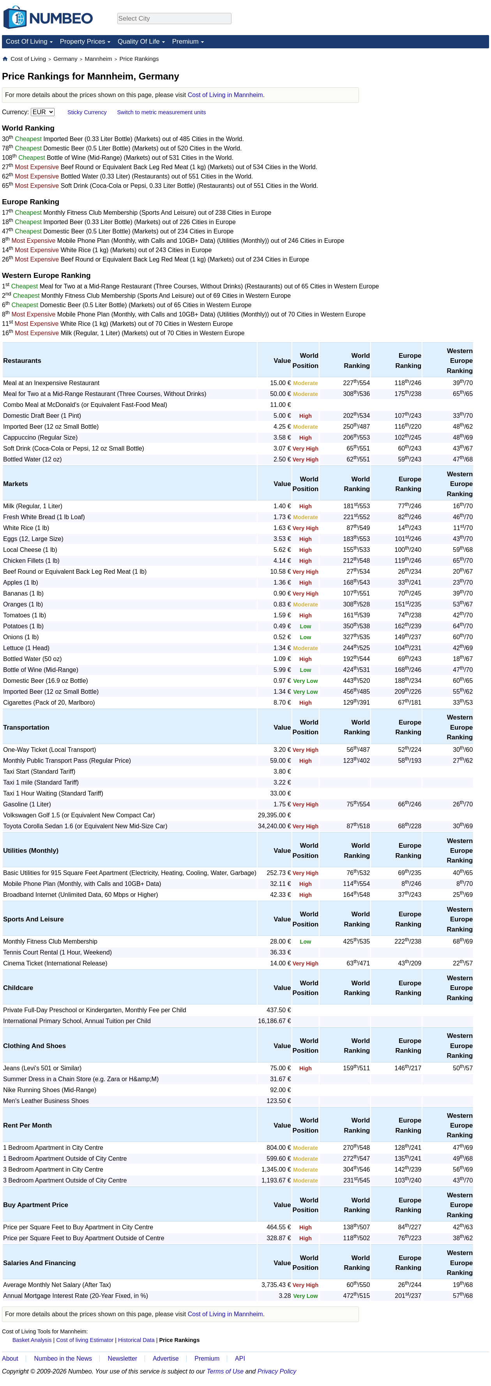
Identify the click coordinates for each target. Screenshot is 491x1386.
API (240, 1358)
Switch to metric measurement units (161, 112)
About (10, 1358)
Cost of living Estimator (84, 1340)
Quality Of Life (139, 41)
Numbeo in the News (63, 1358)
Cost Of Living (27, 41)
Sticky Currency (87, 112)
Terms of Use (225, 1371)
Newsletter (123, 1358)
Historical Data (136, 1340)
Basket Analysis (32, 1340)
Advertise (166, 1358)
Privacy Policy (277, 1371)
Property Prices (82, 41)
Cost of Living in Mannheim (225, 95)
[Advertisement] (430, 103)
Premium (185, 41)
